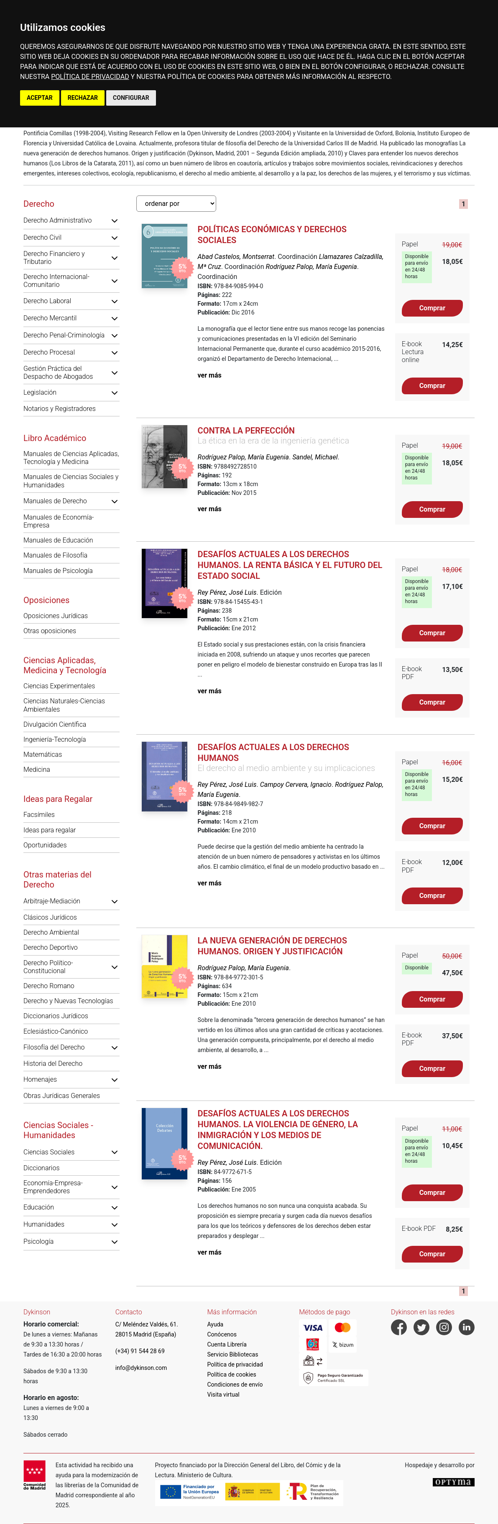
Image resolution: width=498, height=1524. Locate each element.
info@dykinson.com (141, 1367)
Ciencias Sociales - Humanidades (58, 1130)
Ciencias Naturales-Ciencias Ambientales (64, 705)
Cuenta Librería (227, 1344)
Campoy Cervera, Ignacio (296, 785)
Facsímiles (39, 815)
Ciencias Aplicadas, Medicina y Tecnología (64, 665)
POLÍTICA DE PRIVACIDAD (90, 77)
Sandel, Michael (314, 457)
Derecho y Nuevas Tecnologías (68, 1001)
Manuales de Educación (58, 540)
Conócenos (222, 1334)
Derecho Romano (48, 986)
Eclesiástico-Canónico (55, 1031)
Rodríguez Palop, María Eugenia (311, 267)
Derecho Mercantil (50, 318)
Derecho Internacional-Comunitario (56, 281)
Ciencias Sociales (48, 1152)
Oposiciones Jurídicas (55, 616)
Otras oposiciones (49, 631)
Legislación (39, 392)
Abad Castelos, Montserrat (236, 257)
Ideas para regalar (49, 830)
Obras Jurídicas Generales (61, 1096)
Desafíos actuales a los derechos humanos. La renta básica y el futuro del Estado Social (290, 565)
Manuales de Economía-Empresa (58, 521)
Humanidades (43, 1224)
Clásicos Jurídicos (50, 917)
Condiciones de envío (235, 1384)
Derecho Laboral (47, 301)
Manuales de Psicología (58, 571)
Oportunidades (45, 845)
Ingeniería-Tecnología (54, 739)
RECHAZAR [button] (83, 97)
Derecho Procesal (49, 352)
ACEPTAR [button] (40, 97)
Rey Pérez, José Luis (227, 592)
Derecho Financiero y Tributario (54, 258)
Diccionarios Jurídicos (55, 1016)
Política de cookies (231, 1374)
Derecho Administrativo (57, 220)
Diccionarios (41, 1168)
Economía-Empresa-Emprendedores (53, 1187)
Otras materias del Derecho (57, 880)
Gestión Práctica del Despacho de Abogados (58, 372)
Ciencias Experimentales (59, 686)
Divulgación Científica (54, 724)
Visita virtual (223, 1394)
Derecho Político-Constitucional (48, 967)
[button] (115, 221)
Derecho (38, 204)
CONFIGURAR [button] (131, 97)
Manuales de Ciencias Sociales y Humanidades (70, 481)
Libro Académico (54, 438)
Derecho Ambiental (51, 932)
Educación (38, 1207)
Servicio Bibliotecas (232, 1354)
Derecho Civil (42, 237)
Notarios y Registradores (59, 409)
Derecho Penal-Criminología (64, 335)
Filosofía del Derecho (53, 1047)
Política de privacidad (235, 1364)
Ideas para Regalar (57, 799)
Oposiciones (46, 600)
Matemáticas (42, 754)
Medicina (36, 769)
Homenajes (40, 1079)
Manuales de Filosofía (55, 555)
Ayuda (215, 1324)
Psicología (38, 1241)
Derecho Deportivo (50, 947)
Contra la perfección (246, 431)
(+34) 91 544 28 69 (140, 1351)
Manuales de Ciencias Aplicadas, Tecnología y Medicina (71, 458)
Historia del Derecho (52, 1064)
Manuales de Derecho (55, 501)
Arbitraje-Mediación (51, 901)
